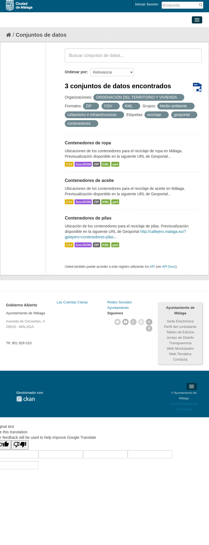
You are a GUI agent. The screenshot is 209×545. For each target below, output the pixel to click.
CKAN (25, 399)
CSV (69, 164)
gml (115, 164)
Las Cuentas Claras (72, 302)
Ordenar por (76, 72)
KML (105, 164)
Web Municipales (180, 348)
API (152, 267)
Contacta (180, 359)
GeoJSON (83, 164)
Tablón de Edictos (180, 332)
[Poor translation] (20, 445)
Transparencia (180, 343)
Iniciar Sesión (146, 4)
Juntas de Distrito (180, 338)
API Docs (169, 267)
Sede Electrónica (180, 321)
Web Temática (180, 354)
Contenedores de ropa (88, 143)
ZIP (96, 164)
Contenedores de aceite (89, 180)
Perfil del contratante (180, 327)
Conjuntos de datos (41, 35)
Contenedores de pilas (88, 218)
